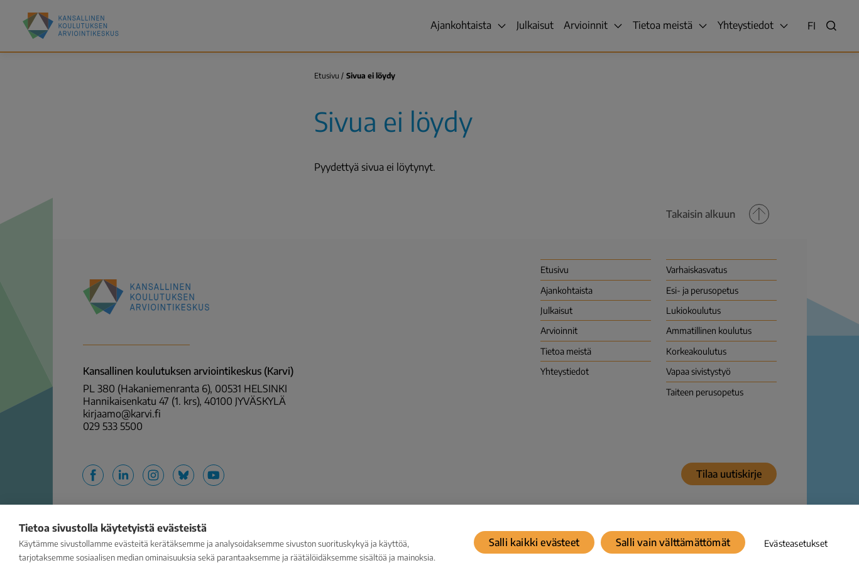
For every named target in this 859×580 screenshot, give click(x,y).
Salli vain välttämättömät (673, 542)
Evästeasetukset (796, 543)
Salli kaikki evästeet (534, 542)
